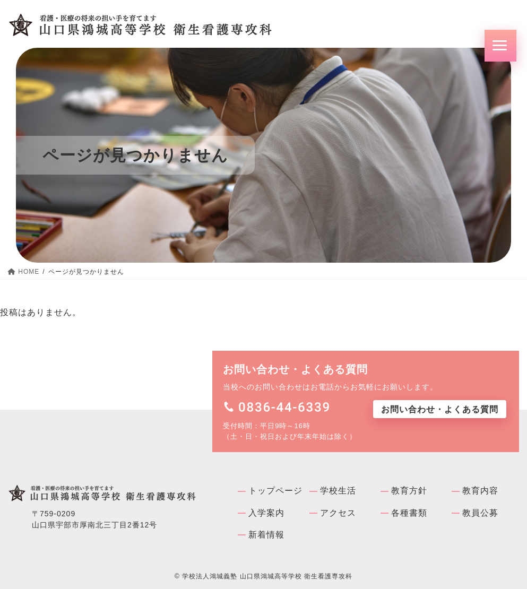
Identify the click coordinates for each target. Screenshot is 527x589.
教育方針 (409, 490)
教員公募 (480, 512)
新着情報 (266, 534)
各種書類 (409, 512)
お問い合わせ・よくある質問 (439, 409)
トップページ (275, 490)
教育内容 (480, 490)
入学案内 (266, 512)
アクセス (338, 512)
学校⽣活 (338, 490)
